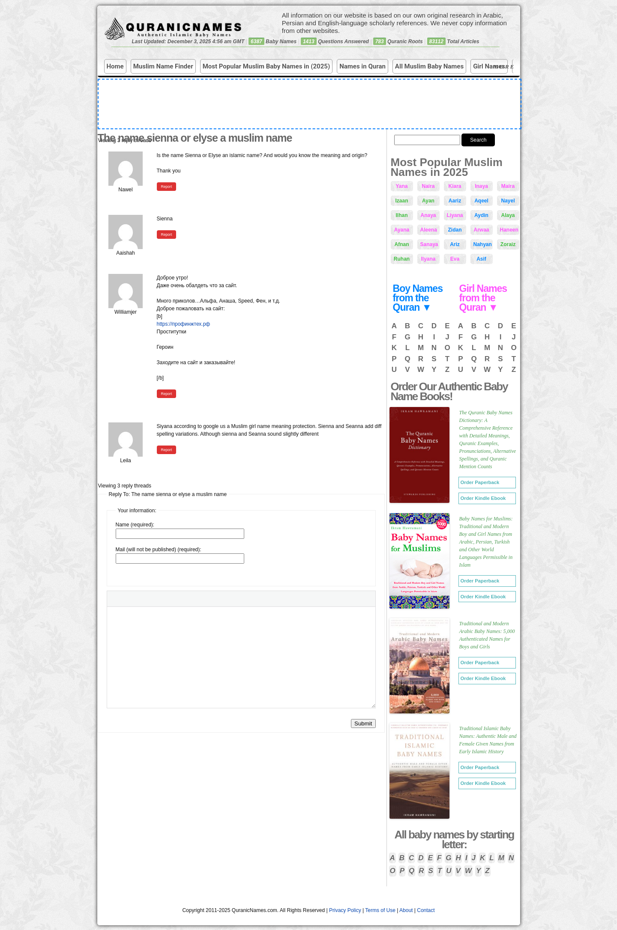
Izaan (401, 201)
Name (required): (135, 525)
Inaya (481, 186)
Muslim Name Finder (163, 66)
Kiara (454, 186)
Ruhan (402, 259)
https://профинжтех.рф (183, 324)
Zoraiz (507, 244)
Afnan (402, 244)
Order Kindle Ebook (483, 498)
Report (166, 186)
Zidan (455, 230)
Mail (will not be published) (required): (158, 550)
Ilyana (428, 259)
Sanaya (429, 244)
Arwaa (481, 230)
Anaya (428, 215)
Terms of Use (380, 910)
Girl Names (489, 66)
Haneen (509, 230)
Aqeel (481, 201)
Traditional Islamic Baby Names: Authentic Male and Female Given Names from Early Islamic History (488, 740)
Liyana (455, 215)
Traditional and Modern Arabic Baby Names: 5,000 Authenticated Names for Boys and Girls (487, 635)
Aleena (428, 230)
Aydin (481, 215)
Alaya (508, 215)
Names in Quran (362, 66)
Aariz (455, 201)
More (505, 66)
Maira (508, 186)
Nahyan (482, 244)
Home (115, 66)
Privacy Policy (345, 910)
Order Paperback (480, 482)
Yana (401, 186)
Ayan (428, 201)
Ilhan (401, 215)
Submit (363, 723)
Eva (454, 259)
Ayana (402, 230)
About (406, 910)
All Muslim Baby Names (429, 66)
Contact (425, 910)
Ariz (455, 244)
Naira (428, 186)
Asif (481, 259)
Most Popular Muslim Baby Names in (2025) (266, 66)
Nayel (508, 201)
